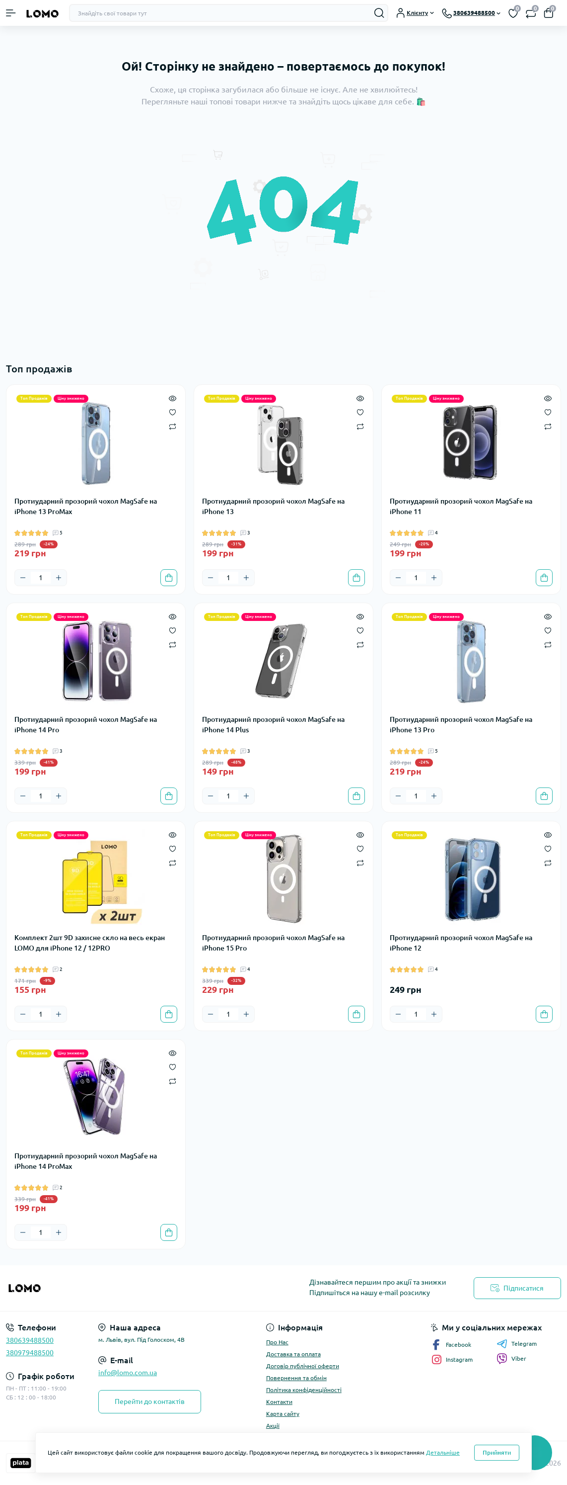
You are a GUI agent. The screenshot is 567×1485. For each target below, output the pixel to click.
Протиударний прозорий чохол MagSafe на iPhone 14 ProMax (85, 1161)
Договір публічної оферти (302, 1366)
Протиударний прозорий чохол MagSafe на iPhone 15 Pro (273, 943)
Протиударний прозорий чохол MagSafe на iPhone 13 (273, 506)
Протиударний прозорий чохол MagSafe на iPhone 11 (461, 506)
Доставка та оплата (293, 1354)
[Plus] (59, 578)
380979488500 (30, 1353)
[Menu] (11, 12)
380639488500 (30, 1340)
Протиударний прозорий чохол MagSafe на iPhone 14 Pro (85, 724)
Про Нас (277, 1342)
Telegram (516, 1343)
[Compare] (172, 426)
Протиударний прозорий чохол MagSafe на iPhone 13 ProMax (85, 506)
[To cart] (168, 577)
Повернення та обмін (296, 1378)
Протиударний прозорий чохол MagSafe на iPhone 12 (461, 943)
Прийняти (497, 1452)
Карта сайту (282, 1413)
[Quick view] (172, 398)
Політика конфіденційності (304, 1390)
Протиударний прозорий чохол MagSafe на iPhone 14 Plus (273, 724)
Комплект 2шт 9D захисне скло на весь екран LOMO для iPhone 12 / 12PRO (89, 943)
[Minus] (23, 578)
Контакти (279, 1401)
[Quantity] (41, 578)
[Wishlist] (172, 412)
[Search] (379, 13)
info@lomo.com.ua (127, 1373)
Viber (511, 1358)
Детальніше (443, 1452)
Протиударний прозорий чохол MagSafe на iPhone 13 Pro (461, 724)
